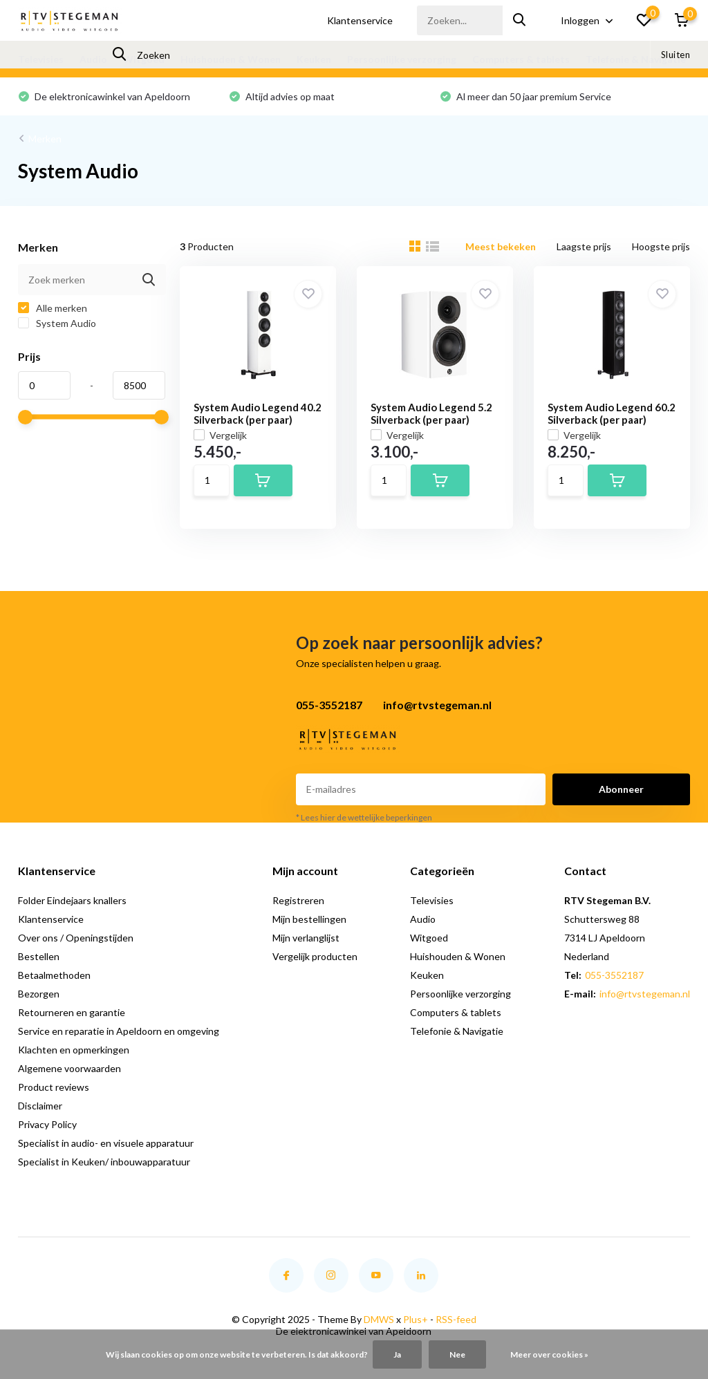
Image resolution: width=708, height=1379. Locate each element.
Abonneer (621, 789)
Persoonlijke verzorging (401, 59)
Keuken (314, 59)
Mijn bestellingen (309, 919)
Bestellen (38, 956)
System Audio (57, 323)
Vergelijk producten (314, 956)
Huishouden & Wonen (230, 59)
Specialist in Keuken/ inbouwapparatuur (104, 1161)
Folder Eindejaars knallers (72, 900)
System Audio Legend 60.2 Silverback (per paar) (612, 413)
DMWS (379, 1319)
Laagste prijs (584, 246)
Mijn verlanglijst (305, 938)
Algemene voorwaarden (69, 1068)
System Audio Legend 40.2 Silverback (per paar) (258, 413)
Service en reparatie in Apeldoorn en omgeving (118, 1031)
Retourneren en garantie (71, 1012)
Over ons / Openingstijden (75, 938)
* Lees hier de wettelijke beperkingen (364, 817)
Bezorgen (38, 994)
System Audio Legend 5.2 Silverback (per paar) (431, 413)
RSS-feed (456, 1319)
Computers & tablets (521, 59)
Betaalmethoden (54, 975)
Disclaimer (40, 1105)
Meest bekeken (500, 246)
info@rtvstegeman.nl (644, 994)
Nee (457, 1354)
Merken (45, 138)
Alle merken (52, 308)
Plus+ (415, 1319)
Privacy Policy (47, 1124)
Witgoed (144, 59)
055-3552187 (614, 975)
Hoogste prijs (661, 246)
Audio (93, 59)
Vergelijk (220, 435)
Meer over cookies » (549, 1354)
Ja (397, 1354)
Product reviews (53, 1087)
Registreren (298, 900)
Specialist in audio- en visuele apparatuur (106, 1143)
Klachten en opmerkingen (73, 1050)
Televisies (41, 59)
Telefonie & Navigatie (636, 59)
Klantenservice (360, 20)
